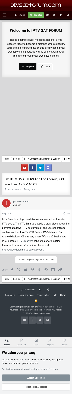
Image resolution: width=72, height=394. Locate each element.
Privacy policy (43, 295)
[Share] (64, 213)
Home (63, 295)
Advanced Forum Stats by (36, 310)
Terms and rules (25, 295)
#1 (68, 213)
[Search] (68, 15)
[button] (4, 15)
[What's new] (61, 15)
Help (55, 295)
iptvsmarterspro (14, 189)
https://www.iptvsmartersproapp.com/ (23, 249)
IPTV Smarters (25, 241)
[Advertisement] (36, 117)
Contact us (10, 295)
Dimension (28, 289)
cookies (24, 359)
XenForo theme (33, 313)
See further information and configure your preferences (30, 369)
